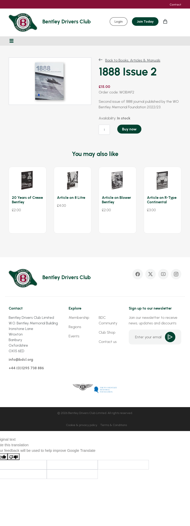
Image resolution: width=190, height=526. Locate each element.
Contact (175, 4)
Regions (75, 327)
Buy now (129, 129)
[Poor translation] (13, 456)
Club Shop (107, 332)
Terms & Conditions (113, 425)
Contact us (108, 341)
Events (74, 336)
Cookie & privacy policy (81, 425)
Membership (79, 317)
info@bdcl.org (21, 359)
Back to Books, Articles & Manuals (132, 60)
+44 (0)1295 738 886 (26, 368)
